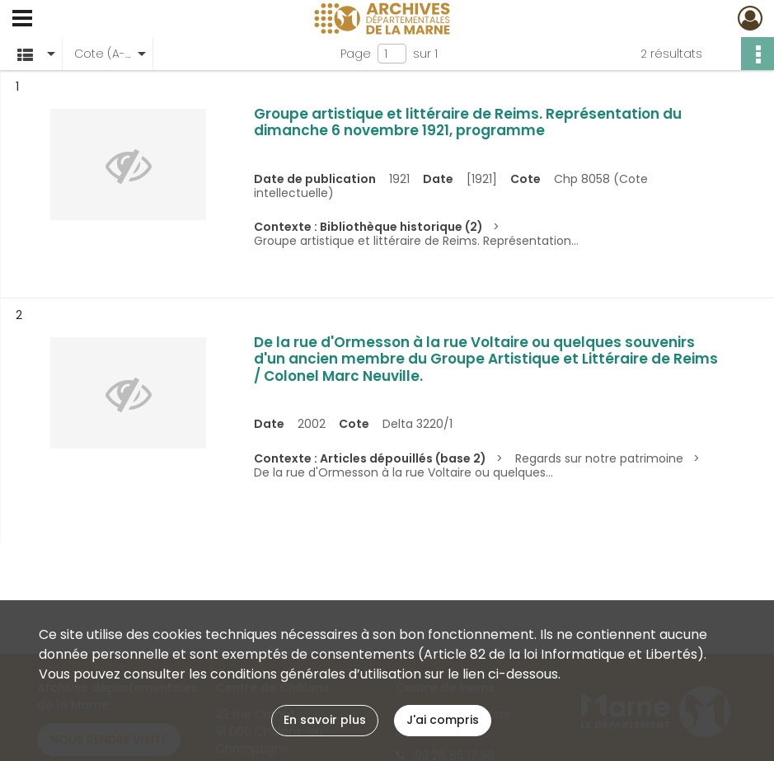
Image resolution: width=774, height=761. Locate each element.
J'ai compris (442, 720)
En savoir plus (325, 720)
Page (355, 53)
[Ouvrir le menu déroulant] (22, 20)
